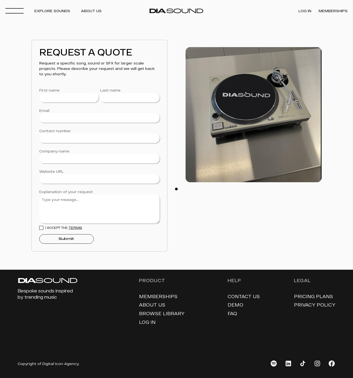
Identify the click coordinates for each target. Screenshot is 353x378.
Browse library (161, 313)
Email (44, 110)
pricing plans (313, 296)
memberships (158, 296)
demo (235, 304)
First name (49, 90)
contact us (244, 296)
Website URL (51, 171)
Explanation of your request (66, 192)
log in (147, 322)
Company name (54, 151)
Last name (110, 90)
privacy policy (314, 304)
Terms (75, 228)
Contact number (55, 131)
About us (152, 304)
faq (232, 313)
